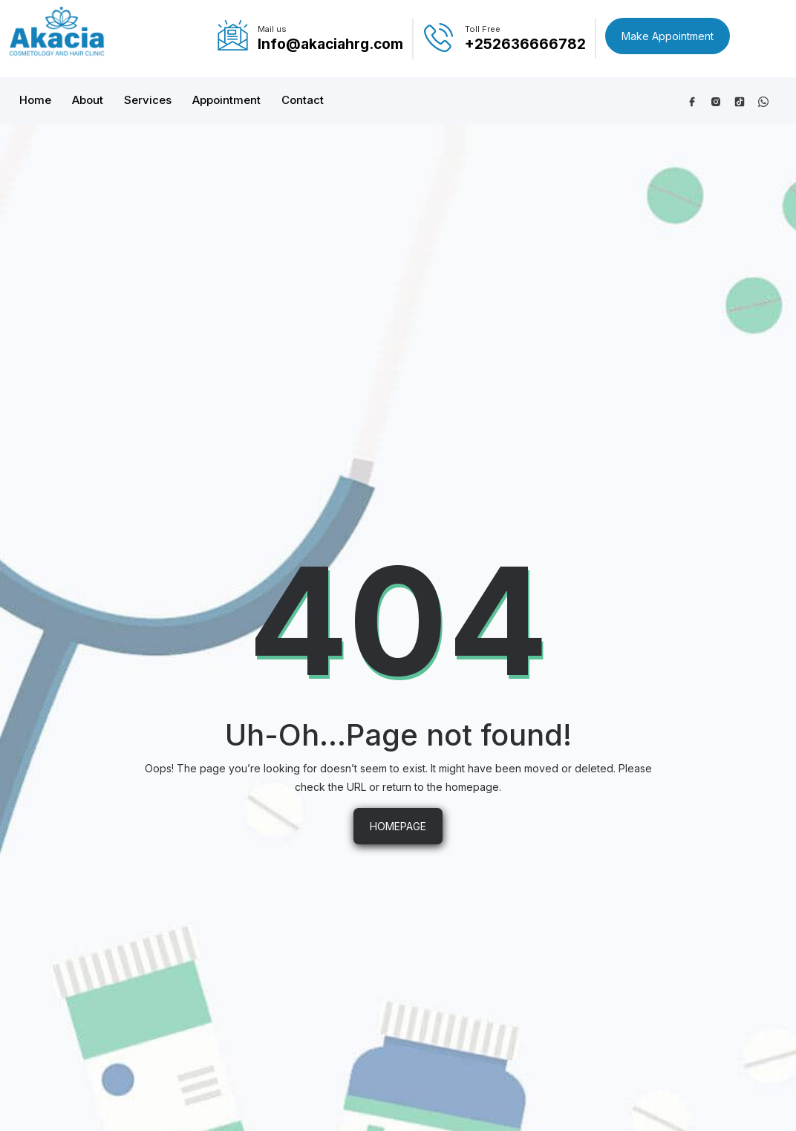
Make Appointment (668, 36)
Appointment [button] (226, 100)
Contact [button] (302, 100)
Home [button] (35, 100)
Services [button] (148, 100)
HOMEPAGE (398, 826)
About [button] (87, 100)
